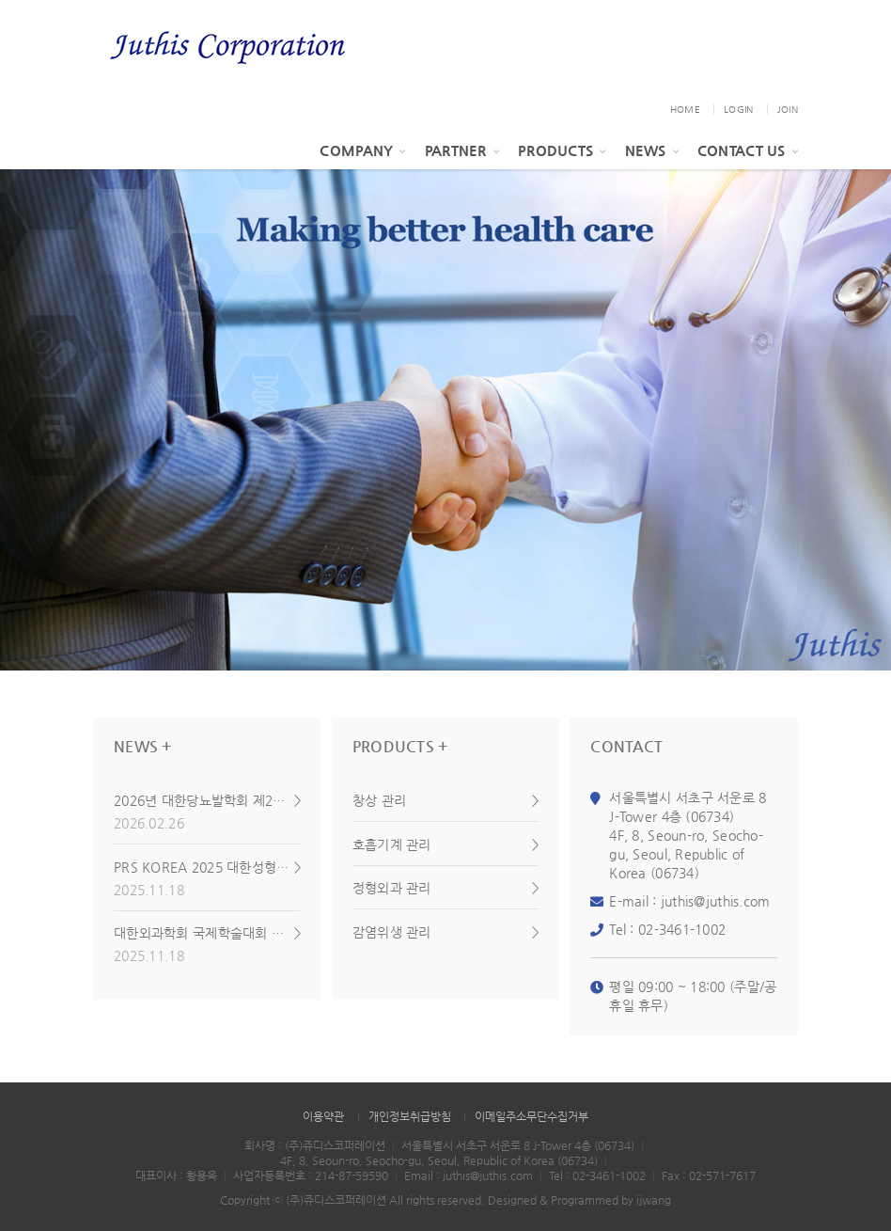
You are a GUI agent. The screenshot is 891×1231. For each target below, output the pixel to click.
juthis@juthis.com (716, 900)
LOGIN (738, 109)
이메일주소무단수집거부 (531, 1116)
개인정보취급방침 (409, 1116)
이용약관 (323, 1116)
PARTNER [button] (462, 150)
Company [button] (362, 150)
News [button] (652, 150)
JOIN (787, 109)
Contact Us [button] (747, 150)
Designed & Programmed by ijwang (579, 1200)
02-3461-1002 (682, 929)
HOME (685, 109)
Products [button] (562, 150)
